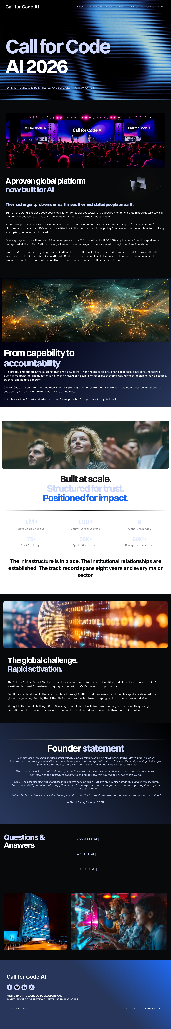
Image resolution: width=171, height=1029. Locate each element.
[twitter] (32, 987)
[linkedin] (24, 987)
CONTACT (130, 1008)
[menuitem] (80, 6)
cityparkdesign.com (15, 1016)
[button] (118, 839)
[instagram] (17, 987)
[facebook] (9, 987)
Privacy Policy (152, 1008)
